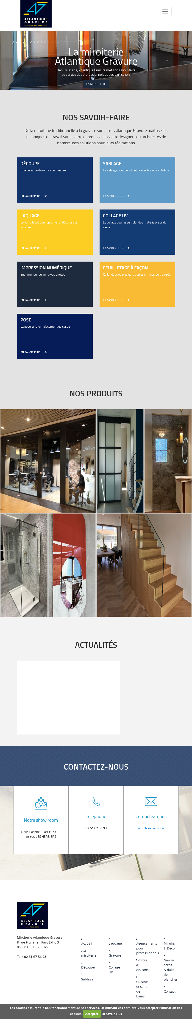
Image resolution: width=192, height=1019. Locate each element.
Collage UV (114, 968)
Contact (169, 990)
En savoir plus (111, 1014)
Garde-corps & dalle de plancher (171, 968)
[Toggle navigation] (165, 11)
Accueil (86, 942)
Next (166, 60)
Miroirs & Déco (169, 944)
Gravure (115, 954)
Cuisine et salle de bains (142, 987)
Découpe (88, 966)
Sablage (87, 978)
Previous (25, 60)
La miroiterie (96, 84)
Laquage (115, 942)
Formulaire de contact (151, 828)
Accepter (92, 1014)
